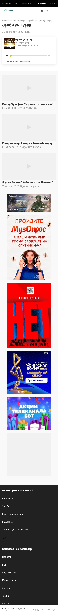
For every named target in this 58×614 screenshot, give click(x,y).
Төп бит (6, 506)
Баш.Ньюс (7, 498)
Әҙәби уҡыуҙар (45, 20)
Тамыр (5, 596)
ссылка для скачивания (17, 61)
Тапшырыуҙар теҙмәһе (24, 20)
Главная (6, 20)
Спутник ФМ (28, 3)
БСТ (16, 3)
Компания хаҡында (13, 514)
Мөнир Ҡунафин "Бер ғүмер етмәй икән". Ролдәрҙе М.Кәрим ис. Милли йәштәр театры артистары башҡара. (29, 104)
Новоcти (6, 3)
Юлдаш (42, 3)
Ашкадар (7, 588)
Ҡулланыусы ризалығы (15, 529)
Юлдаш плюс (9, 580)
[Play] (6, 55)
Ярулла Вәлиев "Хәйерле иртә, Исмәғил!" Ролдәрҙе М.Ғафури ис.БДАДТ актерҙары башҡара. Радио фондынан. (29, 182)
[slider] (28, 55)
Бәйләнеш (8, 521)
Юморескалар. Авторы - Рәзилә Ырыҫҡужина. (29, 143)
